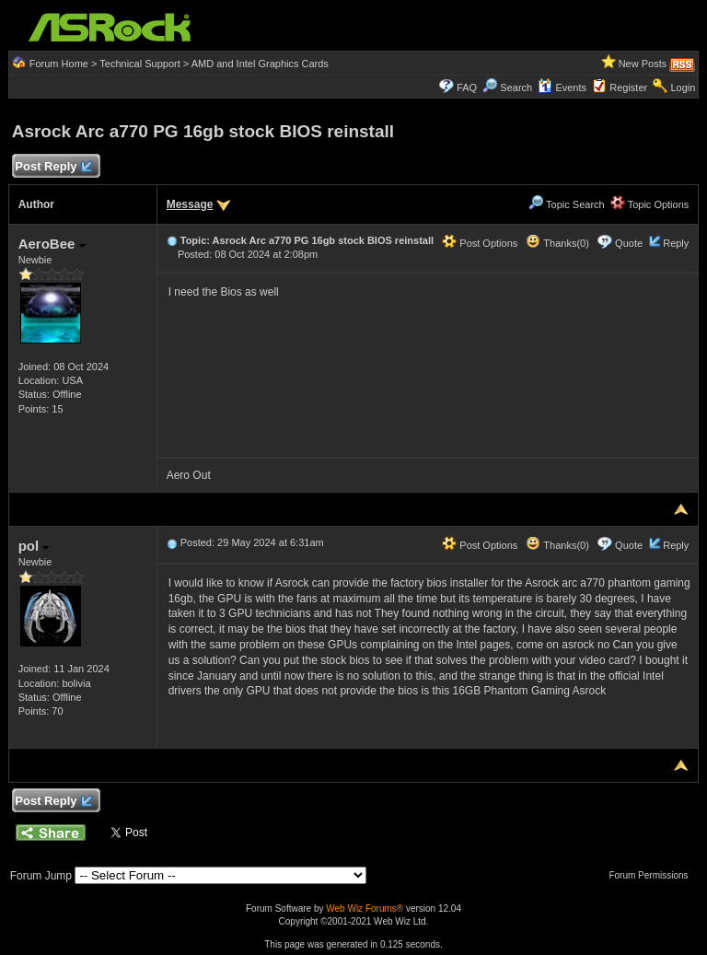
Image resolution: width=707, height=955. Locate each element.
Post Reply (53, 167)
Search (516, 87)
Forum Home (58, 63)
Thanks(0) (557, 243)
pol (34, 545)
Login (682, 87)
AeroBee (52, 243)
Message (190, 204)
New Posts (643, 63)
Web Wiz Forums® (364, 908)
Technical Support (139, 63)
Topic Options (650, 204)
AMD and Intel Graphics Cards (260, 63)
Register (628, 87)
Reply (676, 243)
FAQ (467, 87)
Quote (629, 243)
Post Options (479, 243)
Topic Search (566, 204)
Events (562, 87)
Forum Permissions (652, 875)
